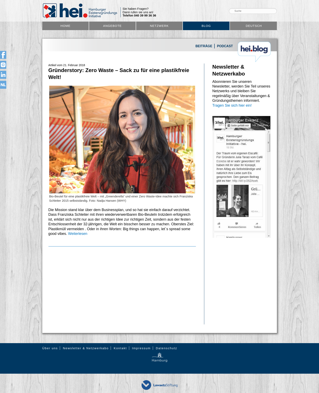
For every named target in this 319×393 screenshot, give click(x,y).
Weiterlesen (77, 234)
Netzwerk (159, 25)
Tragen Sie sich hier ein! (232, 105)
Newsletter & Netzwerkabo (86, 348)
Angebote (112, 25)
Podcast (225, 46)
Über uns (50, 348)
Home (65, 25)
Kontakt (120, 348)
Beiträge (204, 46)
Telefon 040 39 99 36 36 (139, 15)
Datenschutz (166, 348)
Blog (206, 25)
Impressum (141, 348)
